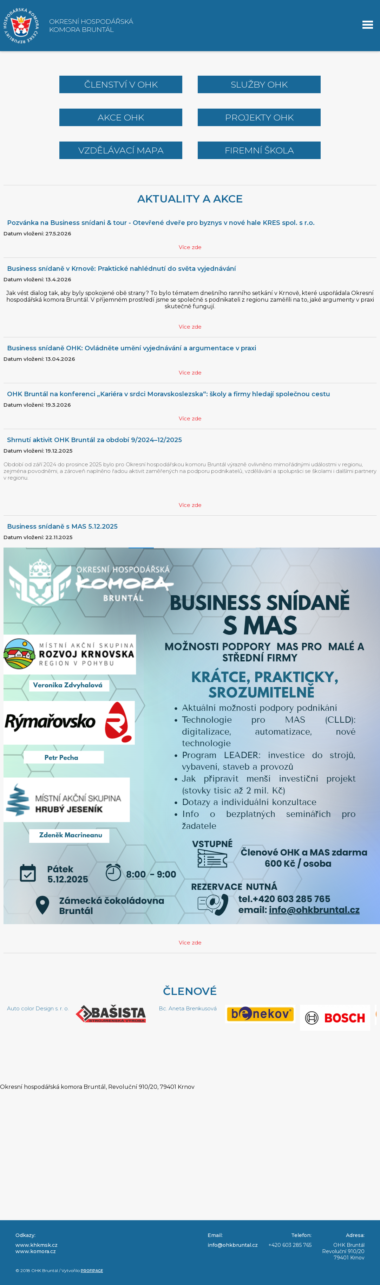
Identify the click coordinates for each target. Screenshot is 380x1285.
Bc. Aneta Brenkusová (272, 1008)
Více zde (190, 247)
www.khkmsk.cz (36, 1245)
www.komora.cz (35, 1251)
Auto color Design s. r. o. (122, 1008)
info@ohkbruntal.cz (233, 1245)
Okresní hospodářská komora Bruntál (91, 26)
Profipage (92, 1271)
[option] (48, 1026)
